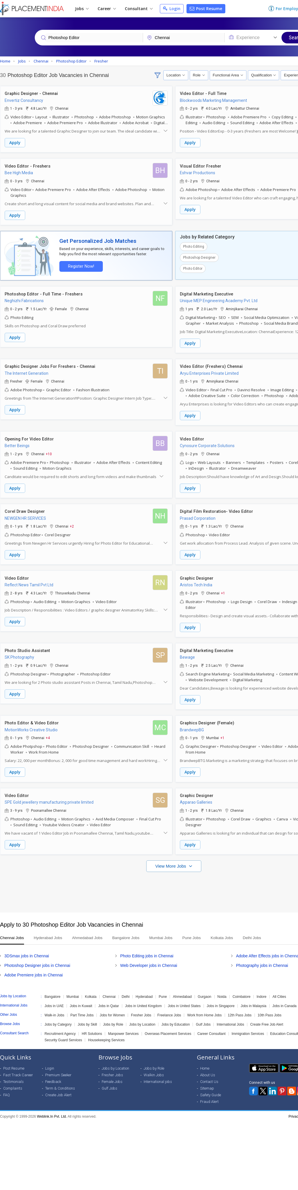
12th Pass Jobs (240, 1010)
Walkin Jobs (154, 1070)
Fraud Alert (209, 1097)
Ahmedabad (182, 992)
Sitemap (207, 1083)
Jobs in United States (184, 1001)
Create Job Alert (58, 1090)
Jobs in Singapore (221, 1001)
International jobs (158, 1077)
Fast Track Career (18, 1070)
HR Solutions (92, 1029)
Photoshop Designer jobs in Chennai (37, 960)
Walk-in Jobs (54, 1010)
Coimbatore (242, 992)
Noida (221, 992)
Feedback (53, 1077)
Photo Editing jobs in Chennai (146, 951)
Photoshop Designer (199, 257)
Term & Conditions (60, 1083)
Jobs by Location (142, 1020)
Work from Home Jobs (204, 1010)
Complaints (12, 1083)
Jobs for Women (112, 1010)
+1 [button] (223, 590)
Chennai (109, 992)
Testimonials (13, 1077)
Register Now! (80, 265)
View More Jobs (171, 861)
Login (171, 8)
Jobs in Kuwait (81, 1001)
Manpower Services (123, 1029)
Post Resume (206, 8)
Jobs (82, 8)
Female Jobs (112, 1077)
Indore (261, 992)
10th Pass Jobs (269, 1010)
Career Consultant (211, 1029)
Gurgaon (204, 992)
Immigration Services (248, 1029)
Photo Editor (192, 268)
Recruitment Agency (60, 1029)
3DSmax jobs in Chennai (26, 951)
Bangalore (53, 992)
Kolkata (90, 992)
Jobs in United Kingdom (143, 1001)
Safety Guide (210, 1090)
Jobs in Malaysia (253, 1001)
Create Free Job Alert (266, 1020)
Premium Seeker (58, 1070)
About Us (207, 1070)
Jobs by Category (58, 1020)
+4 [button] (48, 734)
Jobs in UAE (54, 1001)
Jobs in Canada (285, 1001)
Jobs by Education (175, 1020)
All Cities (279, 992)
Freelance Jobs (169, 1010)
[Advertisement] (148, 885)
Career (107, 8)
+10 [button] (49, 451)
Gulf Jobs (203, 1020)
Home (204, 1064)
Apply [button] (15, 143)
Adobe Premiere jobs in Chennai (33, 970)
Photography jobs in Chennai (262, 960)
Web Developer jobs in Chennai (148, 960)
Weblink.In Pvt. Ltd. (52, 1112)
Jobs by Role (113, 1020)
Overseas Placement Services (168, 1029)
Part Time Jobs (82, 1010)
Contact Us (209, 1077)
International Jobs (230, 1020)
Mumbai (73, 992)
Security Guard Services (63, 1035)
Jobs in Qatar (108, 1001)
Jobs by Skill (87, 1020)
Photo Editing (193, 246)
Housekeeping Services (106, 1035)
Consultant (139, 8)
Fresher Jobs (141, 1010)
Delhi (125, 992)
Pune (163, 992)
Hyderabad (144, 992)
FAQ (6, 1090)
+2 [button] (72, 523)
